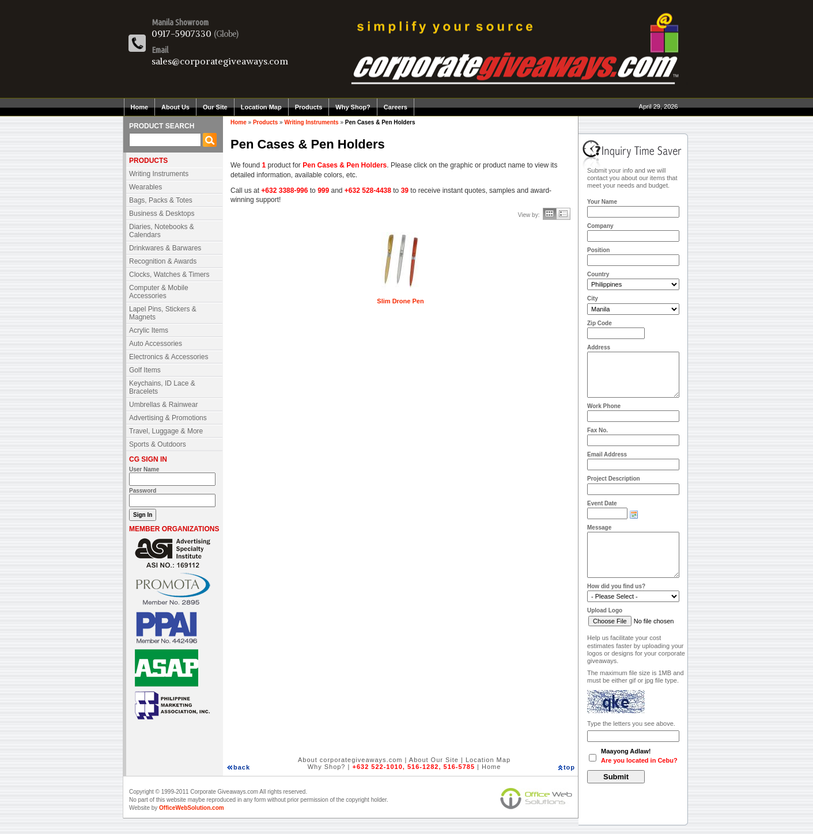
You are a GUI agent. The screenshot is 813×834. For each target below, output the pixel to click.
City (592, 298)
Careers (395, 107)
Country (598, 274)
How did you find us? (616, 586)
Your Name (602, 202)
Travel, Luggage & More (166, 431)
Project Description (613, 478)
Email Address (607, 454)
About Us (175, 107)
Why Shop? (352, 107)
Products (309, 107)
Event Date (602, 503)
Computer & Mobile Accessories (158, 292)
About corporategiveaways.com (350, 759)
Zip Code (599, 323)
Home (140, 107)
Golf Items (145, 370)
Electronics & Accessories (168, 357)
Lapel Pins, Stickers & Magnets (162, 313)
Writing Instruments (158, 174)
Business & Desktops (161, 214)
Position (598, 250)
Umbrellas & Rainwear (163, 405)
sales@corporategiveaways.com (220, 61)
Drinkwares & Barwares (165, 248)
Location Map (261, 107)
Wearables (145, 187)
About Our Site (434, 759)
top (569, 767)
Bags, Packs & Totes (160, 200)
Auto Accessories (155, 344)
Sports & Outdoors (157, 444)
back (241, 767)
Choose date (633, 514)
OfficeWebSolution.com (191, 808)
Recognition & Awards (162, 261)
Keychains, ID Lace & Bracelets (162, 387)
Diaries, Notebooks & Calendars (161, 231)
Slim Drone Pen (400, 301)
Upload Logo (604, 610)
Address (598, 347)
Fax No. (597, 430)
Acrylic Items (148, 330)
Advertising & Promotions (168, 418)
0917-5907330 (181, 33)
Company (600, 226)
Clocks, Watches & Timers (169, 275)
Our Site (215, 107)
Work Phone (604, 406)
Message (599, 527)
